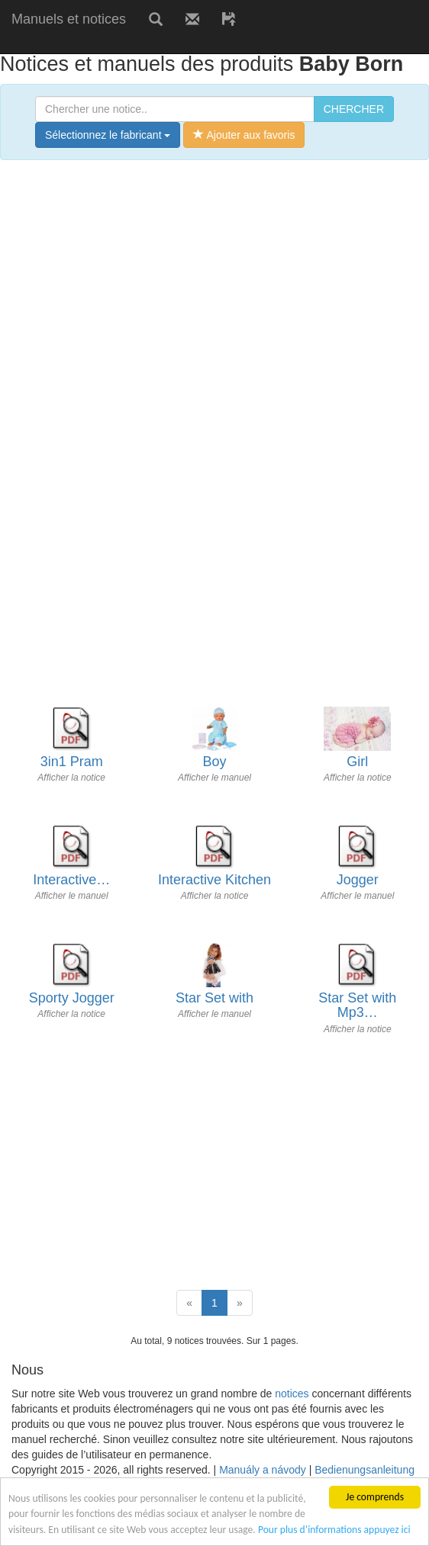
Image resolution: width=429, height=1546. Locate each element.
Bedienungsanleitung (364, 1470)
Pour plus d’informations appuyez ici (334, 1530)
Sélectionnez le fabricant (107, 135)
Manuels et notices (68, 19)
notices (291, 1393)
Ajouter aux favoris (244, 135)
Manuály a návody (262, 1470)
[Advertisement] (178, 44)
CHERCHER (354, 109)
